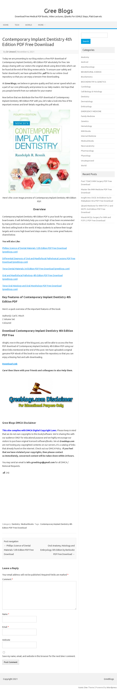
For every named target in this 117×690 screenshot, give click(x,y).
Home (6, 25)
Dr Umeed (11, 52)
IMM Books (86, 131)
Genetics (85, 121)
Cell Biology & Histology (91, 91)
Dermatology (87, 101)
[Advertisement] (39, 497)
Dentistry (16, 524)
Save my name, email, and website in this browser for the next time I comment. (38, 656)
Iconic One (83, 687)
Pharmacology (87, 151)
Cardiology (86, 87)
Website (6, 640)
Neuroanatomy (87, 146)
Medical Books (27, 524)
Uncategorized (87, 161)
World (28, 25)
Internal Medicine (88, 136)
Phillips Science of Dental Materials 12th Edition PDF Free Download (19, 549)
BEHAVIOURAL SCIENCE (91, 72)
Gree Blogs (58, 10)
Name (5, 614)
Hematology (86, 126)
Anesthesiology (87, 67)
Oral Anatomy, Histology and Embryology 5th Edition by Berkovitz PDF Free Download (57, 549)
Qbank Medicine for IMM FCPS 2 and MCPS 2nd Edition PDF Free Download (97, 209)
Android (84, 62)
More (41, 25)
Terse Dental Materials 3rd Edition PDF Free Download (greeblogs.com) (36, 269)
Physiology (85, 156)
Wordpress (112, 687)
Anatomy (85, 57)
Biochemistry (86, 77)
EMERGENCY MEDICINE (91, 111)
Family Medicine (88, 116)
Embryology (86, 106)
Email (5, 627)
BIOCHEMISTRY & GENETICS (93, 82)
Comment (7, 579)
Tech (17, 25)
